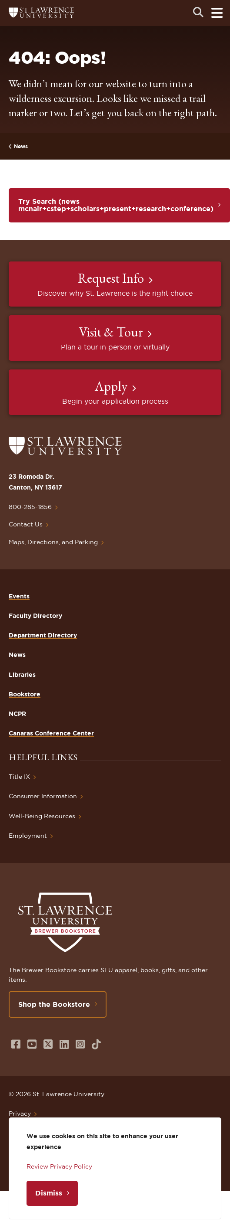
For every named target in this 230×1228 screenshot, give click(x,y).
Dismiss (48, 1193)
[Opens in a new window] (15, 1044)
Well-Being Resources (42, 816)
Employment (28, 835)
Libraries (22, 674)
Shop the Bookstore (54, 1004)
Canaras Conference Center (51, 733)
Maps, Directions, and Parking (53, 542)
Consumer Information (43, 796)
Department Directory (43, 635)
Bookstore (24, 694)
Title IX (19, 776)
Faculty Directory (35, 615)
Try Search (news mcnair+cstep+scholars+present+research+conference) (115, 205)
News (21, 146)
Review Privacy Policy (59, 1166)
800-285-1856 (30, 506)
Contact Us (26, 524)
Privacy (20, 1113)
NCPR (17, 713)
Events (19, 596)
